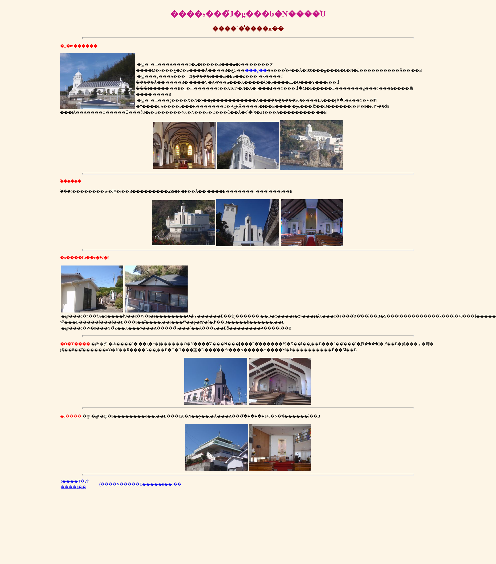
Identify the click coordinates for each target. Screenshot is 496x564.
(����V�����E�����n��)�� (140, 484)
